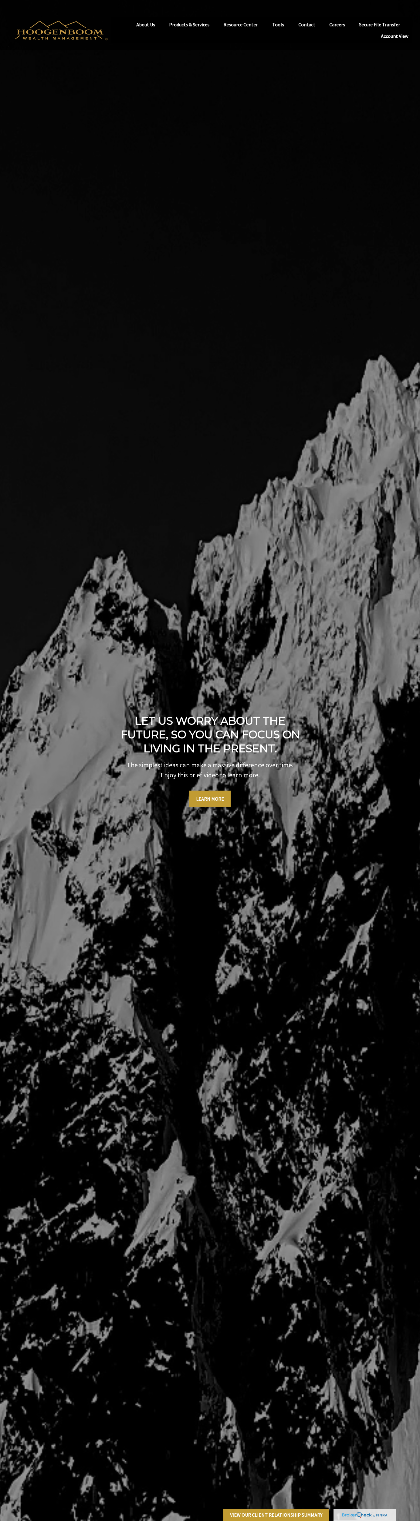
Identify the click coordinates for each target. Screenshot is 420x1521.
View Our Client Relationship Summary (276, 1515)
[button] (146, 14)
